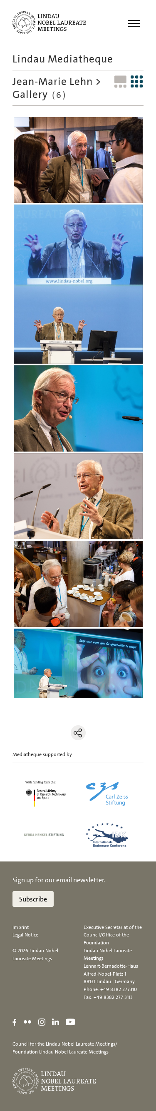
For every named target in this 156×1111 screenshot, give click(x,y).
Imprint (20, 927)
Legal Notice (25, 934)
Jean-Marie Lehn (52, 81)
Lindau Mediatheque (62, 59)
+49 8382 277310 (118, 989)
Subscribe (33, 899)
